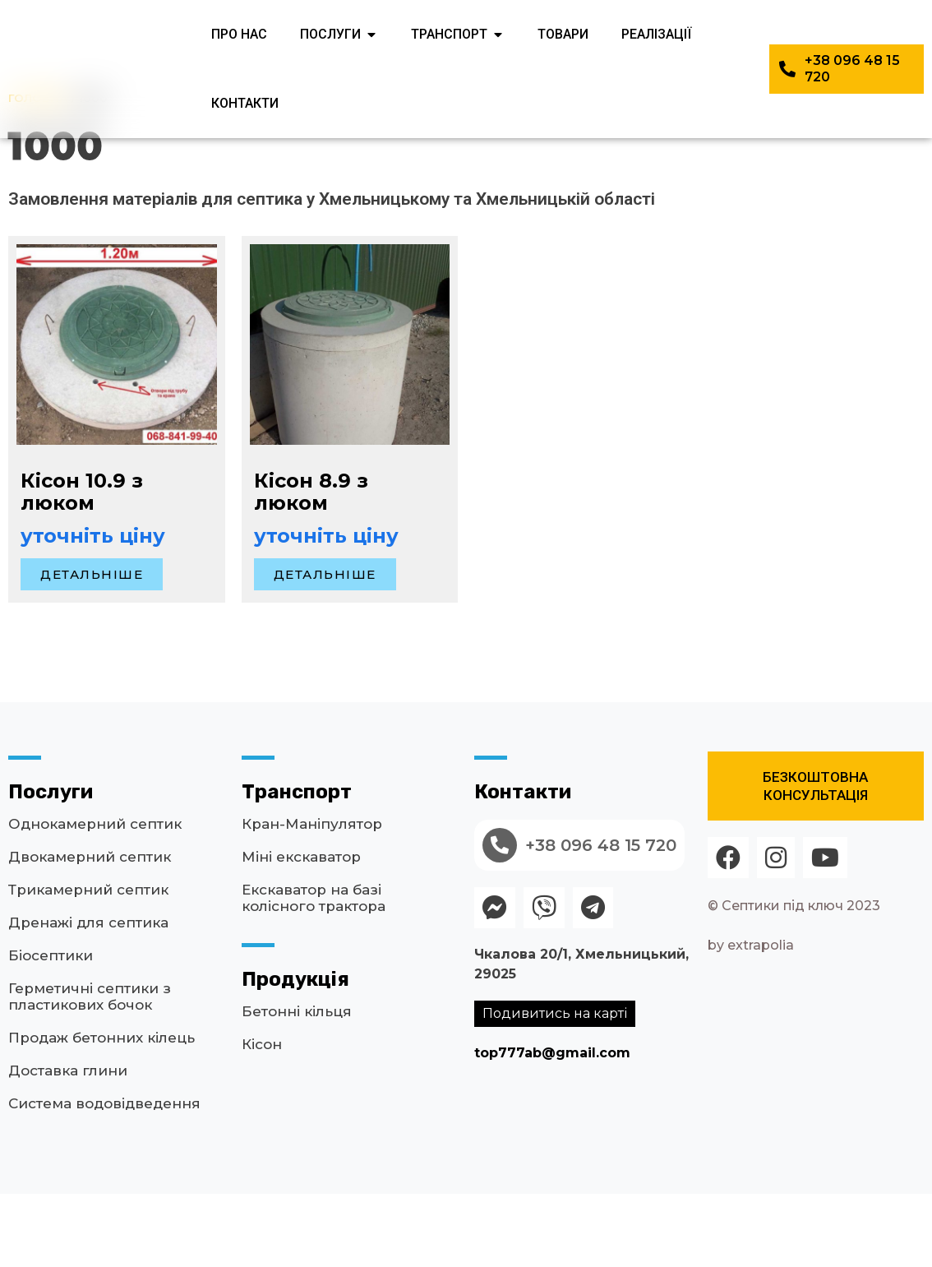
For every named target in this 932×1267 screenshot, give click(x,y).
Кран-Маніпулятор (312, 897)
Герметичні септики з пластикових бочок (89, 1069)
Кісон (262, 1117)
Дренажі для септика (88, 995)
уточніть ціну (93, 609)
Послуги (50, 864)
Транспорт (297, 864)
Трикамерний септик (88, 963)
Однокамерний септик (95, 897)
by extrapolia (751, 1018)
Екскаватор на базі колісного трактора (313, 971)
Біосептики (50, 1028)
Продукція (295, 1052)
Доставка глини (67, 1143)
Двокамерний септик (89, 930)
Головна (38, 171)
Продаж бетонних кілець (101, 1111)
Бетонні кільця (297, 1084)
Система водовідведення (104, 1176)
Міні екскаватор (301, 930)
